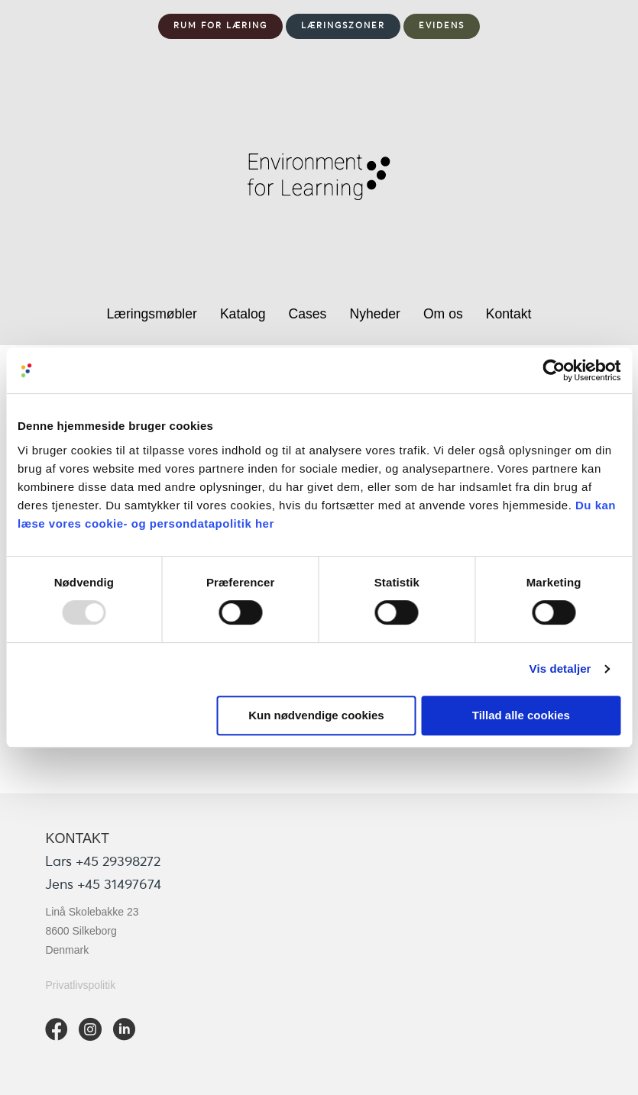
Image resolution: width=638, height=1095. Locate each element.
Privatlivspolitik (80, 985)
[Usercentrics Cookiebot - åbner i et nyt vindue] (553, 370)
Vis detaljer (560, 668)
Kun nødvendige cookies (316, 715)
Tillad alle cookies (521, 715)
